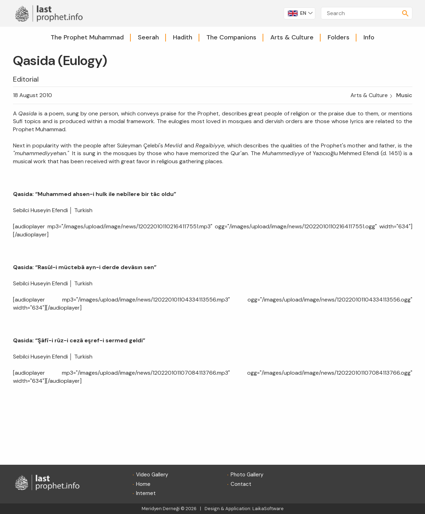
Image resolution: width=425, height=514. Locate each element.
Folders (338, 37)
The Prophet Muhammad (87, 37)
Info (368, 37)
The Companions (231, 37)
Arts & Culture (292, 37)
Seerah (148, 37)
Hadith (182, 37)
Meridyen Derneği (161, 509)
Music (404, 95)
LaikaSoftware (268, 509)
